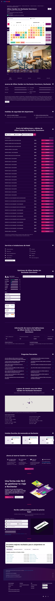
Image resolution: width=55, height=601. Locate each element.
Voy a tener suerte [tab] (27, 549)
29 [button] (23, 37)
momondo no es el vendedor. (30, 573)
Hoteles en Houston (32, 561)
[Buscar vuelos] (1, 5)
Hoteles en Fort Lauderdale (33, 558)
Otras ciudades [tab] (9, 549)
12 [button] (16, 32)
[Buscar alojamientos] (1, 7)
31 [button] (11, 39)
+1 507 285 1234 (10, 13)
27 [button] (18, 37)
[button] (2, 1)
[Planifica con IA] (1, 11)
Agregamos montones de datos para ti (30, 575)
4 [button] (38, 27)
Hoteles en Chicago (9, 558)
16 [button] (25, 32)
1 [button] (23, 27)
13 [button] (18, 32)
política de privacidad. (8, 534)
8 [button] (23, 30)
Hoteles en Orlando (9, 555)
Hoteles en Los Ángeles (33, 557)
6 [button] (43, 27)
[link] (29, 469)
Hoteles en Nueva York (10, 554)
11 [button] (38, 30)
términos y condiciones (21, 533)
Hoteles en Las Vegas (32, 555)
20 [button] (43, 32)
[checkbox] (10, 306)
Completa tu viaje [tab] (36, 549)
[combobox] (17, 521)
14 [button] (29, 32)
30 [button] (25, 37)
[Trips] (1, 14)
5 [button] (16, 30)
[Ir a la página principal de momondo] (7, 1)
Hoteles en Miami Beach (10, 557)
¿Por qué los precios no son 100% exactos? (30, 576)
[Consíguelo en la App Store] (45, 588)
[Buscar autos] (1, 9)
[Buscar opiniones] (34, 276)
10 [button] (11, 32)
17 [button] (36, 32)
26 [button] (16, 37)
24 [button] (11, 37)
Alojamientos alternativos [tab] (18, 549)
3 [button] (11, 30)
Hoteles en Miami (32, 554)
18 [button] (38, 32)
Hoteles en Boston (9, 561)
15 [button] (23, 32)
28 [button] (21, 37)
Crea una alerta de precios (46, 462)
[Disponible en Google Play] (45, 585)
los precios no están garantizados (28, 570)
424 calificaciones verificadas (18, 15)
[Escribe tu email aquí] (17, 526)
